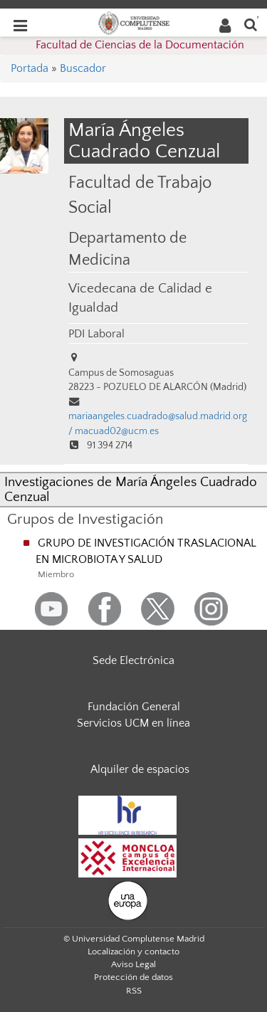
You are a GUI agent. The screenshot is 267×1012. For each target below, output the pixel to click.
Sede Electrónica (133, 660)
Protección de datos (133, 977)
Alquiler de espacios (139, 769)
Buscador (83, 68)
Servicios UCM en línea (133, 723)
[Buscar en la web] (250, 23)
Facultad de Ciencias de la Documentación (140, 44)
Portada (29, 68)
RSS (134, 991)
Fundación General (134, 706)
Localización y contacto (133, 951)
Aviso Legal (133, 964)
